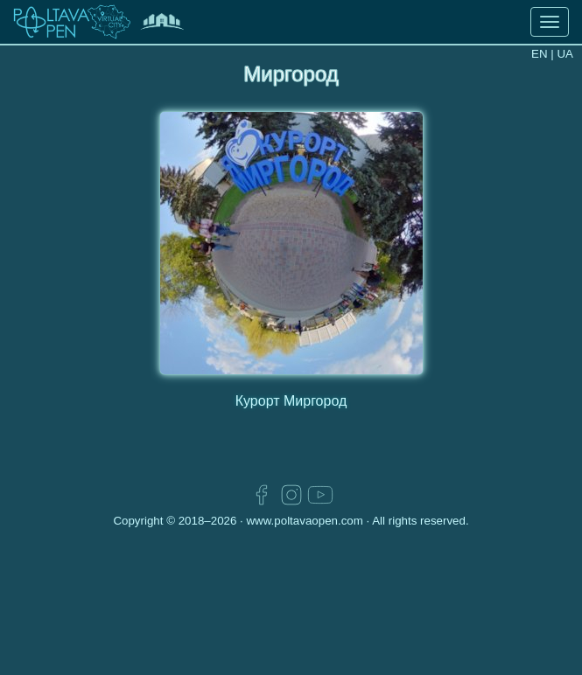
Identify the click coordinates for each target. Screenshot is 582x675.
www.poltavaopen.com (304, 520)
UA (565, 53)
